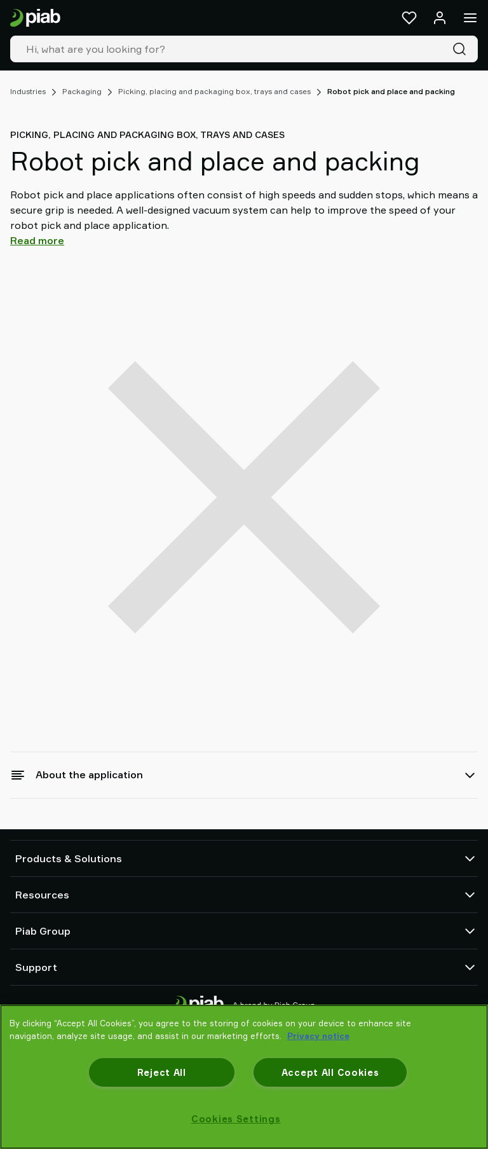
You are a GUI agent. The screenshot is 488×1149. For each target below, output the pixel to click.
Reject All (161, 1072)
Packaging (82, 91)
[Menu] (470, 18)
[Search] (462, 49)
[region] (244, 1077)
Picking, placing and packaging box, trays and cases (214, 91)
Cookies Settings (236, 1118)
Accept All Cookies (330, 1072)
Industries (28, 91)
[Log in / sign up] (439, 18)
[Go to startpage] (35, 18)
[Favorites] (409, 18)
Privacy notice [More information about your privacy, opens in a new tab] (318, 1036)
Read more (37, 240)
